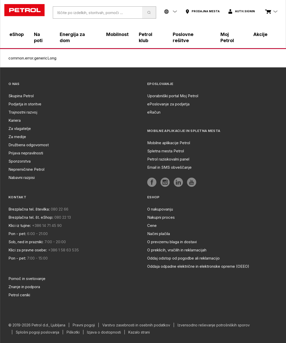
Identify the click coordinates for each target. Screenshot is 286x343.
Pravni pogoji (84, 325)
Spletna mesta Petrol (165, 151)
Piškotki (73, 332)
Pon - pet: (17, 233)
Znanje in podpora (24, 286)
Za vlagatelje (19, 128)
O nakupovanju (160, 209)
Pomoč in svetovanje (26, 278)
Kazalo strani (139, 332)
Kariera (14, 120)
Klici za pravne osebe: (27, 250)
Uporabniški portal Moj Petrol (172, 95)
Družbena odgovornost (28, 144)
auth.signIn (245, 11)
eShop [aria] (16, 34)
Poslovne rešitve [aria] (183, 37)
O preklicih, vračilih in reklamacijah (176, 250)
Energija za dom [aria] (72, 37)
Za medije (17, 136)
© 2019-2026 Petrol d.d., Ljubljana (36, 325)
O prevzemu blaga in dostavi (172, 241)
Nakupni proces (161, 217)
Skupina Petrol (21, 95)
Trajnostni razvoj (22, 112)
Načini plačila (158, 233)
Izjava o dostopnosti (104, 332)
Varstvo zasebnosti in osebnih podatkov (136, 325)
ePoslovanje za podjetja (168, 104)
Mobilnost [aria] (117, 34)
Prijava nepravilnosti (25, 153)
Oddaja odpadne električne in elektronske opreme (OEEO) (198, 266)
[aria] (202, 11)
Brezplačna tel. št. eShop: (30, 217)
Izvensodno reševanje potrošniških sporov (214, 325)
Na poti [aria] (38, 37)
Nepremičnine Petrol (26, 169)
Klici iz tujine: (19, 225)
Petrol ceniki (19, 294)
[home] (24, 10)
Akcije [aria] (260, 34)
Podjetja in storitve (24, 104)
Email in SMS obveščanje (169, 167)
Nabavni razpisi (21, 177)
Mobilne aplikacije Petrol (168, 142)
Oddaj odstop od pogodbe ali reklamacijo (183, 258)
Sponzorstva (19, 161)
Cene (152, 225)
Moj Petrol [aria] (227, 37)
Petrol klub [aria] (145, 37)
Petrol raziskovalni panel (168, 159)
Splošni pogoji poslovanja (37, 332)
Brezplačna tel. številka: (29, 209)
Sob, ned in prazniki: (25, 241)
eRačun (153, 112)
